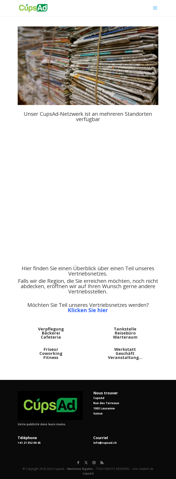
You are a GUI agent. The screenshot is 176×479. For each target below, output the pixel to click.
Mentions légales (80, 469)
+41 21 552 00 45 (29, 443)
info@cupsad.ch (105, 443)
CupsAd (88, 473)
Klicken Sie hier (88, 310)
